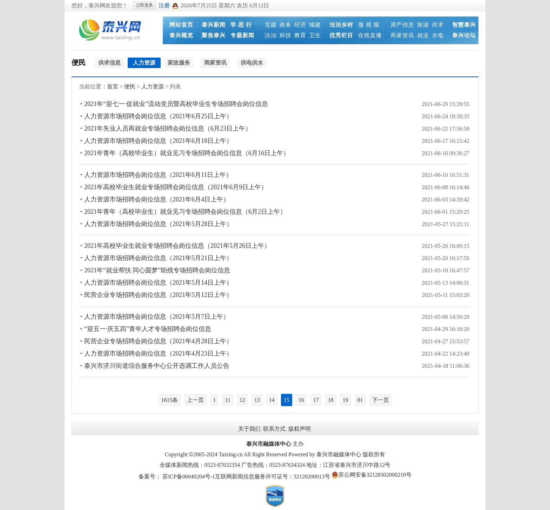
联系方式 (274, 429)
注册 (164, 5)
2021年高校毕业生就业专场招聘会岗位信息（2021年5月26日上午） (177, 245)
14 (272, 400)
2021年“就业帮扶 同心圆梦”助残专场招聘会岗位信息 (157, 270)
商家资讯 (402, 35)
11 (227, 400)
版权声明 (299, 429)
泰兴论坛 (464, 35)
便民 (79, 62)
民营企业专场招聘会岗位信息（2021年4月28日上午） (158, 341)
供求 (438, 25)
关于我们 (249, 429)
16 (301, 400)
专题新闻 (242, 35)
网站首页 (181, 25)
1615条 (169, 400)
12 (242, 400)
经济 (300, 25)
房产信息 (402, 25)
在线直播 (370, 35)
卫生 (315, 35)
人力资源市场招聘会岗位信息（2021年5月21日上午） (158, 257)
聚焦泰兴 (214, 35)
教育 (300, 35)
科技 (285, 35)
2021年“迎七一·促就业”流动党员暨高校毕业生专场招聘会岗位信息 (176, 103)
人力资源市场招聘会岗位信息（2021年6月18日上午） (158, 140)
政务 (285, 25)
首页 (112, 87)
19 (345, 400)
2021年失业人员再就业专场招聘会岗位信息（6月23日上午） (167, 128)
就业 (423, 35)
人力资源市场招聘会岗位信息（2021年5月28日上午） (158, 223)
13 (257, 400)
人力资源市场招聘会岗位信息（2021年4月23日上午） (158, 353)
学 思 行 (241, 25)
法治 (271, 35)
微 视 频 (369, 25)
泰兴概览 (181, 35)
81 (360, 400)
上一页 (195, 400)
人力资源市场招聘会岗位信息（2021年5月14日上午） (158, 282)
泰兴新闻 (214, 25)
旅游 (423, 25)
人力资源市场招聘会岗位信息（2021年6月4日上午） (156, 199)
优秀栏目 (341, 35)
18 (331, 400)
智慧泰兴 (464, 25)
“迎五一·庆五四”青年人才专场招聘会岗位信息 (147, 328)
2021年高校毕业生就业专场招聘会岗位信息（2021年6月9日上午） (175, 187)
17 (316, 400)
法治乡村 (341, 25)
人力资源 (152, 87)
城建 (315, 25)
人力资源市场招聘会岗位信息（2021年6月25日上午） (158, 116)
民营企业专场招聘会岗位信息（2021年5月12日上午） (158, 294)
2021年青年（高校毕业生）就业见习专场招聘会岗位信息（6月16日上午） (186, 153)
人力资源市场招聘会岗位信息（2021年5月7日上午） (156, 316)
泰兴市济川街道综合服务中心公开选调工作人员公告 (156, 365)
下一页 (380, 400)
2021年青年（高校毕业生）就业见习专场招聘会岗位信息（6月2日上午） (185, 211)
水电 (438, 35)
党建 (271, 25)
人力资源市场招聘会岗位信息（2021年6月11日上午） (158, 174)
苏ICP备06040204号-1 (188, 476)
